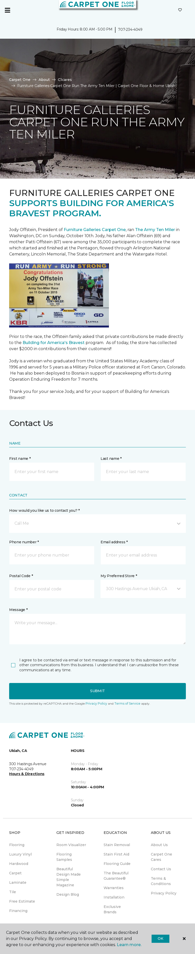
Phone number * (24, 542)
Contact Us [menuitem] (161, 869)
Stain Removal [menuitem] (117, 845)
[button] (97, 523)
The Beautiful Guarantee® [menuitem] (116, 876)
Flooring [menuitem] (16, 845)
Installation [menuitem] (114, 897)
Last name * (111, 458)
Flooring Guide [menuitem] (117, 863)
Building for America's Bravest (54, 342)
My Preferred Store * (119, 576)
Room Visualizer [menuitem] (71, 845)
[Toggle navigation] (7, 10)
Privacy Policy (96, 703)
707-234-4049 (130, 29)
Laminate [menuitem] (17, 882)
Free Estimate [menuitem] (22, 901)
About (44, 79)
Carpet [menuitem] (15, 873)
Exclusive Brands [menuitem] (112, 909)
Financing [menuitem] (18, 910)
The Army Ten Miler (155, 229)
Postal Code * (21, 576)
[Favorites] (180, 10)
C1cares (65, 79)
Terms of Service (127, 703)
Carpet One (19, 79)
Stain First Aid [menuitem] (116, 854)
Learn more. (129, 944)
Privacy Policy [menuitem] (163, 893)
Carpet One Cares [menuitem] (161, 857)
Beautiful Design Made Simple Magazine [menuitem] (68, 877)
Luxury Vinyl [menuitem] (20, 854)
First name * (20, 458)
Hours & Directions (26, 774)
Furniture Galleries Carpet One (95, 229)
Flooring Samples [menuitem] (64, 857)
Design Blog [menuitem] (67, 894)
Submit (97, 691)
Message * (18, 609)
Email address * (114, 542)
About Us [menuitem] (159, 845)
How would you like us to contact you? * (44, 510)
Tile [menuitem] (12, 892)
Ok (160, 938)
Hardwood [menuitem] (18, 863)
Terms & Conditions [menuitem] (161, 881)
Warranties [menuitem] (114, 888)
